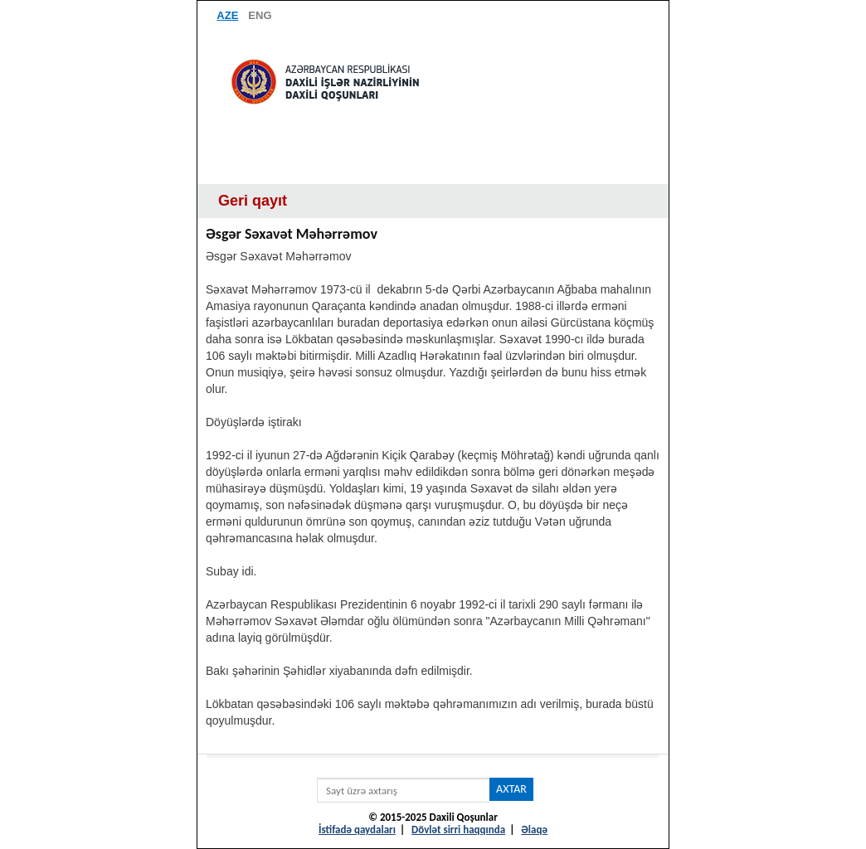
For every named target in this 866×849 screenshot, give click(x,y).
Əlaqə (534, 829)
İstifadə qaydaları (357, 829)
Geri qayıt (252, 200)
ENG (259, 15)
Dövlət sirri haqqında (458, 829)
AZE (227, 15)
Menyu (432, 168)
